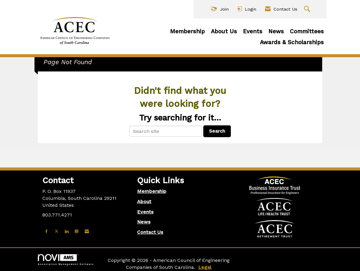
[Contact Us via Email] (86, 231)
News (276, 31)
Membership (187, 31)
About (144, 201)
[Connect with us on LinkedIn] (66, 231)
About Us (224, 31)
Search (217, 131)
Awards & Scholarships (292, 42)
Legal (204, 267)
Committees (307, 31)
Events (252, 31)
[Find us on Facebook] (46, 231)
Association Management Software (66, 259)
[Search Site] (308, 9)
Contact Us (150, 232)
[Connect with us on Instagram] (76, 231)
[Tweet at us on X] (56, 231)
